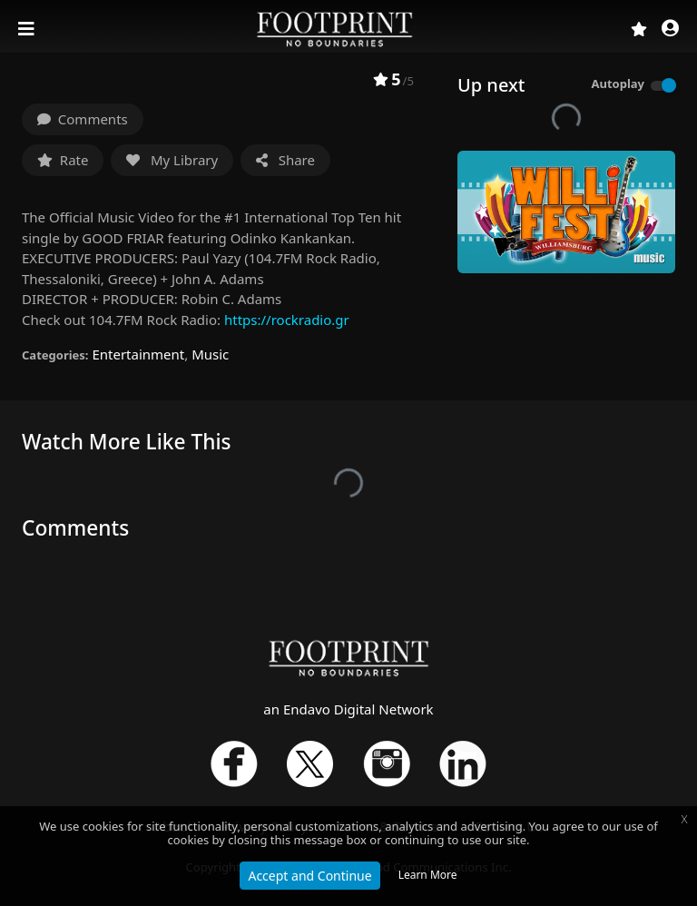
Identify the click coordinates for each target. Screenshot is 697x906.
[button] (670, 29)
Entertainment (138, 354)
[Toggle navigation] (28, 29)
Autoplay (617, 83)
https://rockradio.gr (286, 319)
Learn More (427, 874)
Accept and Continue (309, 875)
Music (210, 354)
